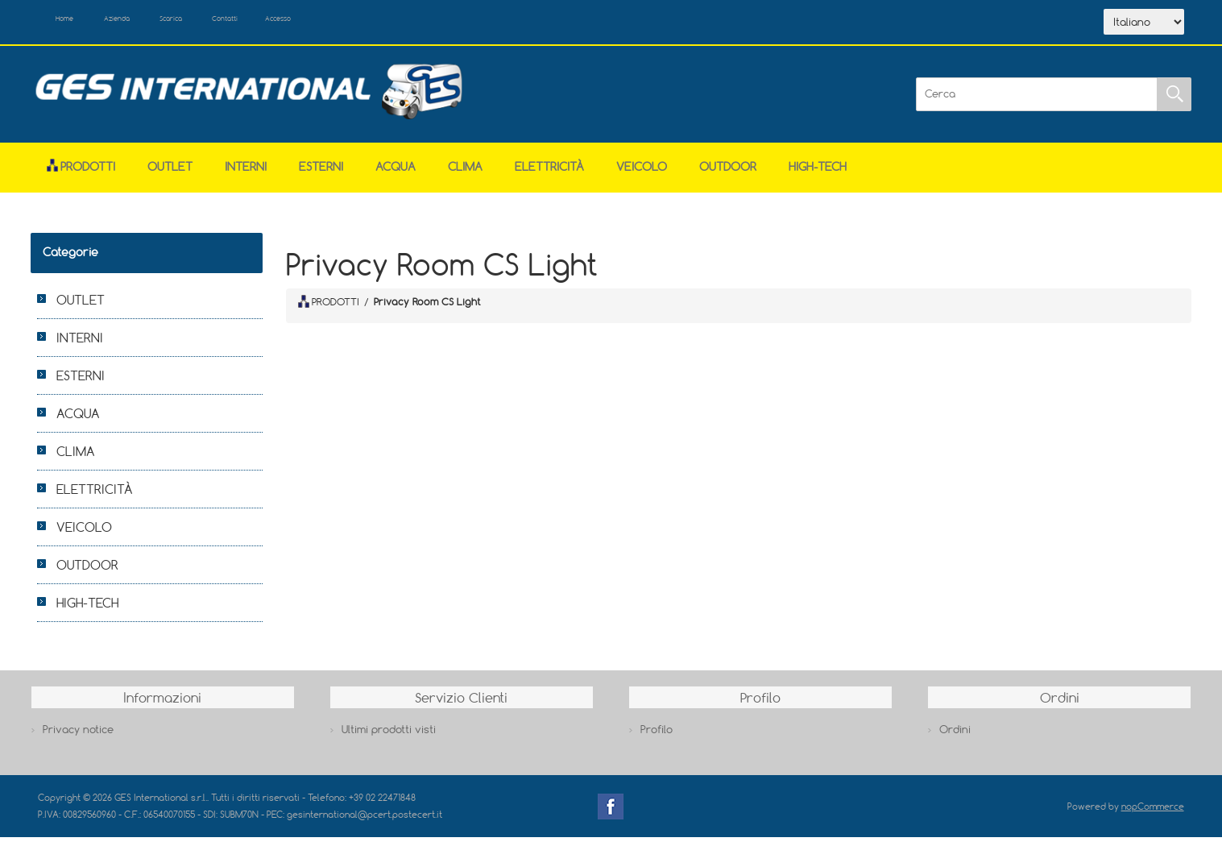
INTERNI (246, 174)
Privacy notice (78, 738)
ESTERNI (321, 174)
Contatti (298, 22)
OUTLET (170, 174)
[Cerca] (1037, 102)
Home (76, 22)
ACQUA (395, 174)
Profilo (656, 738)
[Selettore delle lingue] (1144, 26)
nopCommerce (1152, 814)
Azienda (148, 22)
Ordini (955, 738)
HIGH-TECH (818, 174)
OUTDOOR (727, 174)
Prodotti (81, 174)
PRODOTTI (328, 310)
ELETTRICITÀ (549, 174)
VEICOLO (641, 174)
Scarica (223, 22)
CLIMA (465, 174)
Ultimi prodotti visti (389, 738)
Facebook (610, 814)
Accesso (371, 22)
